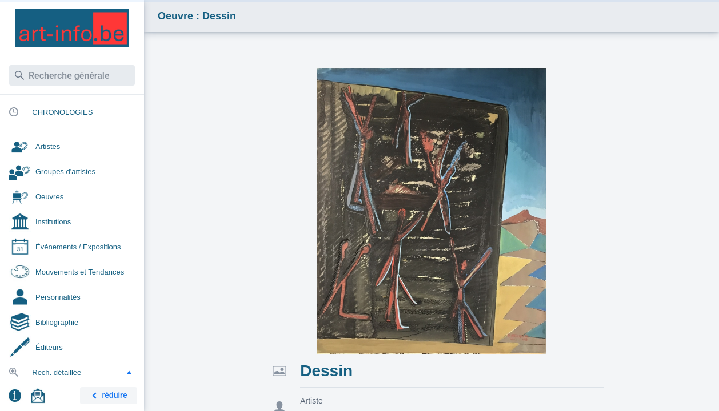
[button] (129, 372)
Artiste (311, 400)
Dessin (326, 371)
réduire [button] (107, 396)
